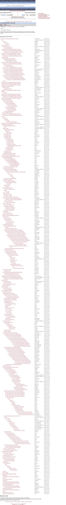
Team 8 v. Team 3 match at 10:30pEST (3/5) (20, 241)
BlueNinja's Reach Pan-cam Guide (44, 18)
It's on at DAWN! (11, 373)
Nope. (6, 464)
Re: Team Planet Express (10, 434)
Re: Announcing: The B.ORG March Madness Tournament (11, 49)
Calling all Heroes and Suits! (8, 249)
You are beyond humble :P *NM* (9, 459)
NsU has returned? (6, 87)
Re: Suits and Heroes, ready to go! (17, 265)
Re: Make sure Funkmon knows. (20, 244)
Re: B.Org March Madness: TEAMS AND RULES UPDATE (12, 272)
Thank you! (4, 477)
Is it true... (4, 41)
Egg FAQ (39, 15)
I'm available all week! (7, 301)
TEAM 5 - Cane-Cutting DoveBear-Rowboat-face (11, 215)
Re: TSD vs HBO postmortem (6, 99)
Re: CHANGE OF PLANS (19, 410)
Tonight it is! (10, 421)
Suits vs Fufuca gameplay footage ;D (9, 448)
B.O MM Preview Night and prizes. (7, 124)
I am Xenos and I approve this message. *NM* (11, 274)
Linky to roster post (7, 463)
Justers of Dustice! (7, 185)
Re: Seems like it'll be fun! (7, 46)
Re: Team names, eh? (7, 219)
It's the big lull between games (9, 129)
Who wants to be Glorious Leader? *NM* (10, 166)
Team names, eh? (6, 216)
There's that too (9, 132)
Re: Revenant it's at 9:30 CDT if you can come (21, 442)
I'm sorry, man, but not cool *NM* (19, 430)
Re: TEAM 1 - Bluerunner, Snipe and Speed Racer (12, 198)
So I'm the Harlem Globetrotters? (9, 460)
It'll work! (5, 190)
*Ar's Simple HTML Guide (42, 14)
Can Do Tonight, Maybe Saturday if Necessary (14, 336)
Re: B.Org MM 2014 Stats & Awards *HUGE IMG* (11, 476)
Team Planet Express (7, 431)
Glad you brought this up (8, 65)
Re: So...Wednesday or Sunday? (10, 303)
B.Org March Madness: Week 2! (6, 290)
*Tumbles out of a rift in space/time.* (7, 86)
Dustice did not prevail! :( (7, 365)
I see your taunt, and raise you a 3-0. (21, 389)
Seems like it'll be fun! (5, 45)
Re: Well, (10, 174)
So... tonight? (6, 306)
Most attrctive (5, 480)
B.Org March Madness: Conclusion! (7, 451)
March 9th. (7, 227)
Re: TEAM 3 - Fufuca (7, 212)
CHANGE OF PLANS (16, 405)
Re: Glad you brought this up (10, 66)
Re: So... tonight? (9, 310)
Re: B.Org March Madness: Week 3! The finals (10, 367)
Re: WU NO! (5, 117)
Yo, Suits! (5, 417)
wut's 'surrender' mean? (10, 397)
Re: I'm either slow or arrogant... (9, 454)
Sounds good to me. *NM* (9, 307)
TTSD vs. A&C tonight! (7, 331)
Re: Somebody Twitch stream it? (21, 385)
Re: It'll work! (7, 191)
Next (30, 21)
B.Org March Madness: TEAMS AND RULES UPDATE (10, 156)
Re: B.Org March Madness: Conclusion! (9, 456)
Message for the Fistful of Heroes (19, 388)
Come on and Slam (4, 57)
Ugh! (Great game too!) (8, 314)
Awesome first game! (4, 286)
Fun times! (4, 471)
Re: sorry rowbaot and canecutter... (10, 181)
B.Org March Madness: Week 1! (8, 224)
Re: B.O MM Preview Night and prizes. (9, 125)
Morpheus (5, 24)
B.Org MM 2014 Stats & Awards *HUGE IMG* (9, 473)
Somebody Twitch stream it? (20, 384)
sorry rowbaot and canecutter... (8, 179)
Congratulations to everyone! (7, 455)
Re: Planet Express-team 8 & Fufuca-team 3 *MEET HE (14, 231)
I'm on (11, 247)
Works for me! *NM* (12, 327)
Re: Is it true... (6, 42)
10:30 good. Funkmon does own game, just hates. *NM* (14, 248)
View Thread (7, 21)
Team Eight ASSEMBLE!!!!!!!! (7, 157)
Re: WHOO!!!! (5, 92)
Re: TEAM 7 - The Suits (8, 194)
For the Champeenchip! (8, 368)
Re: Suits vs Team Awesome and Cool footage (13, 446)
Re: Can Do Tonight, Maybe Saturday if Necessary (17, 339)
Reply (12, 21)
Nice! (13, 266)
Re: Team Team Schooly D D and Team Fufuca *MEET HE (15, 392)
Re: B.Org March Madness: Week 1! (11, 228)
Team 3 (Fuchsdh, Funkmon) (7, 187)
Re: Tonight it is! (11, 422)
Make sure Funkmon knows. (18, 243)
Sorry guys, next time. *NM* (7, 479)
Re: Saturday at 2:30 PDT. (18, 386)
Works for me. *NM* (17, 382)
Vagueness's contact (13, 260)
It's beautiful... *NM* (7, 270)
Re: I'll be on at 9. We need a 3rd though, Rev (25, 413)
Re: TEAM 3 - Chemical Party (9, 206)
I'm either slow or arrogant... (7, 452)
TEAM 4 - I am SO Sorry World (8, 214)
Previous (27, 21)
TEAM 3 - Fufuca (5, 211)
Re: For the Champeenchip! (9, 369)
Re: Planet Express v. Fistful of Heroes (10, 294)
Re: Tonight (12, 401)
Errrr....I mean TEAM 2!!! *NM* (9, 204)
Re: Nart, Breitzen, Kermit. (8, 322)
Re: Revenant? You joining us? (15, 438)
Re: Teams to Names (12, 468)
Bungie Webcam (41, 13)
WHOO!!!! (3, 91)
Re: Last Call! (12, 261)
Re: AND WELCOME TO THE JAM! (13, 26)
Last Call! (10, 256)
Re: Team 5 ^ (7, 186)
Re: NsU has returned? (8, 88)
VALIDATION (5, 475)
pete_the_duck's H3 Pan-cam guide (44, 17)
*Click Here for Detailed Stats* (8, 484)
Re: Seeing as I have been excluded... (10, 169)
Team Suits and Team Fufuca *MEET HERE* (10, 332)
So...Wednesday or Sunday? (8, 302)
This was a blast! (5, 472)
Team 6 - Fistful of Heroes (7, 269)
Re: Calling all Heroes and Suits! (10, 252)
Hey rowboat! (8, 183)
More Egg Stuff (44, 15)
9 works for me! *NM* (18, 409)
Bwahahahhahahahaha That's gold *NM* (14, 145)
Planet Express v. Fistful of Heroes (8, 293)
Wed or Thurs (7, 323)
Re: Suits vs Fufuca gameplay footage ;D (11, 450)
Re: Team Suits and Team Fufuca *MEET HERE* (12, 334)
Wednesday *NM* (8, 305)
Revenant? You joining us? (12, 435)
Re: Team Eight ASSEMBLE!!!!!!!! (9, 158)
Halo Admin (24, 503)
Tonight (9, 398)
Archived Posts (22, 17)
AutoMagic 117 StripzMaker (43, 16)
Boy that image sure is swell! (7, 492)
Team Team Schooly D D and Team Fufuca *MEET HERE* (13, 390)
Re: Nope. (9, 467)
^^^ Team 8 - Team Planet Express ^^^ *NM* (11, 273)
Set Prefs (22, 21)
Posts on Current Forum (14, 17)
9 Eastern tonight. (6, 128)
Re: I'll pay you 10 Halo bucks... (10, 202)
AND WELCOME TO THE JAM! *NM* (9, 58)
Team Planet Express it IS (14, 165)
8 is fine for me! (12, 257)
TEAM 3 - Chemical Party (7, 203)
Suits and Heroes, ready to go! (15, 264)
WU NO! (2, 116)
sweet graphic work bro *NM (7, 488)
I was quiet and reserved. (8, 289)
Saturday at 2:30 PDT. (16, 381)
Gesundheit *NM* (7, 330)
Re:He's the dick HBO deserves (11, 121)
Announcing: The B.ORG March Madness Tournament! (9, 38)
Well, (8, 173)
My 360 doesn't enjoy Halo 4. (11, 144)
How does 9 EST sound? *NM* (19, 406)
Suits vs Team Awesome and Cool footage (11, 444)
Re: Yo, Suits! (7, 418)
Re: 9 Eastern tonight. (7, 133)
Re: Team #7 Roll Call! (6, 281)
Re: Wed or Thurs (9, 324)
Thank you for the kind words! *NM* (8, 493)
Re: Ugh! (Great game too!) (9, 315)
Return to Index (17, 21)
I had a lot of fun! (8, 318)
